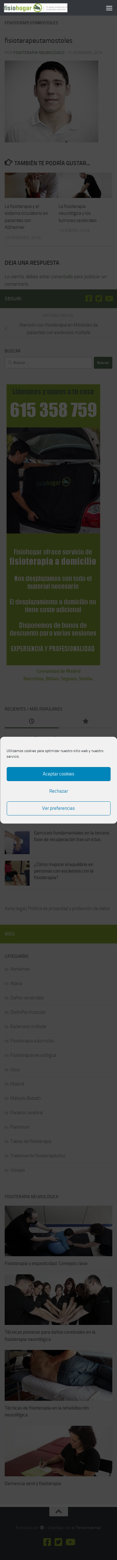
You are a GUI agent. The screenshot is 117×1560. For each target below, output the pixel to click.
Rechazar (58, 791)
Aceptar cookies (58, 774)
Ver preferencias (58, 808)
